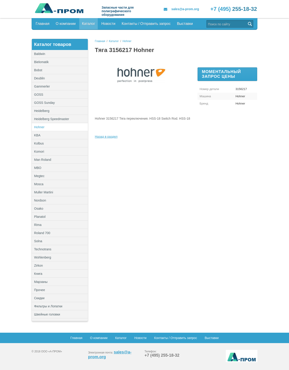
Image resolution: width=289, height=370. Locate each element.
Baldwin (39, 54)
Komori (39, 151)
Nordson (40, 200)
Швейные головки (47, 314)
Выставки (185, 24)
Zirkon (38, 265)
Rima (38, 225)
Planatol (40, 216)
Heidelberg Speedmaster (51, 119)
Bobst (38, 70)
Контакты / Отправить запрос (146, 24)
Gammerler (42, 86)
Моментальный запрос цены (221, 74)
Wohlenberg (42, 257)
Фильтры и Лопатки (60, 306)
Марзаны (40, 282)
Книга (38, 273)
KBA (37, 135)
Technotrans (42, 249)
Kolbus (39, 143)
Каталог (88, 24)
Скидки (39, 298)
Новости (108, 24)
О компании (66, 24)
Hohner (39, 127)
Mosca (38, 184)
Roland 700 (42, 233)
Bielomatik (41, 62)
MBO (37, 168)
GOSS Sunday (44, 102)
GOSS (38, 94)
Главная (42, 24)
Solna (38, 241)
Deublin (39, 78)
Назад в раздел (106, 136)
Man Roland (42, 159)
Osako (38, 208)
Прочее (60, 290)
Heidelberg (41, 111)
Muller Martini (43, 192)
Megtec (39, 176)
